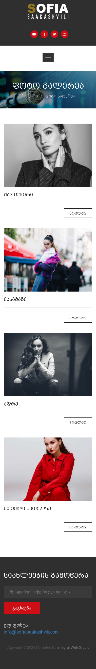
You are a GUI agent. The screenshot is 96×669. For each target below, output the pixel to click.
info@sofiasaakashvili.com (31, 632)
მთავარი (30, 96)
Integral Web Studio (73, 647)
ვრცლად (78, 213)
